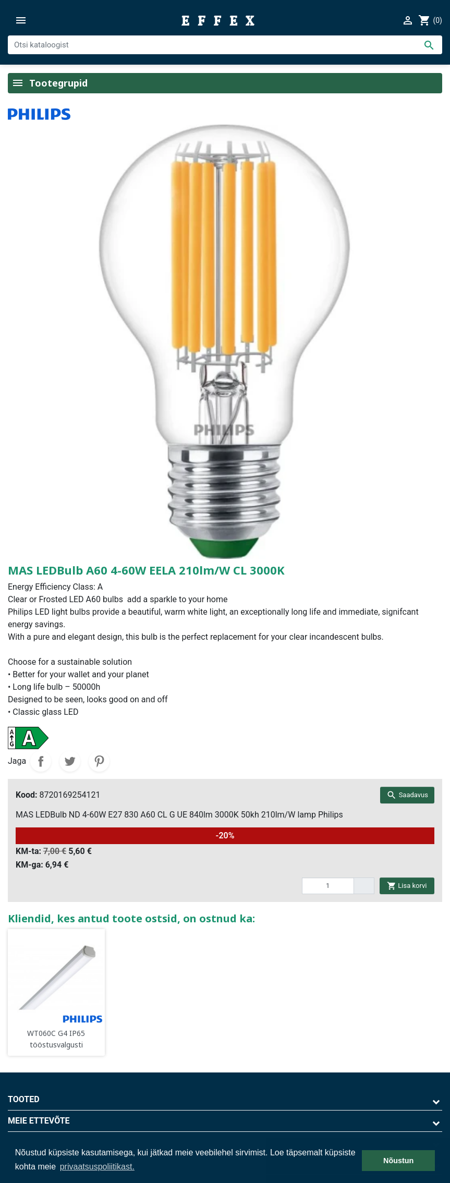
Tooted (24, 1099)
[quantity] (328, 885)
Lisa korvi (407, 886)
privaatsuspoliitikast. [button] (97, 1166)
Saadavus (407, 795)
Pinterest (99, 761)
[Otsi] (225, 44)
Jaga (40, 761)
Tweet (69, 761)
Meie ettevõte (39, 1121)
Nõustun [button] (398, 1160)
